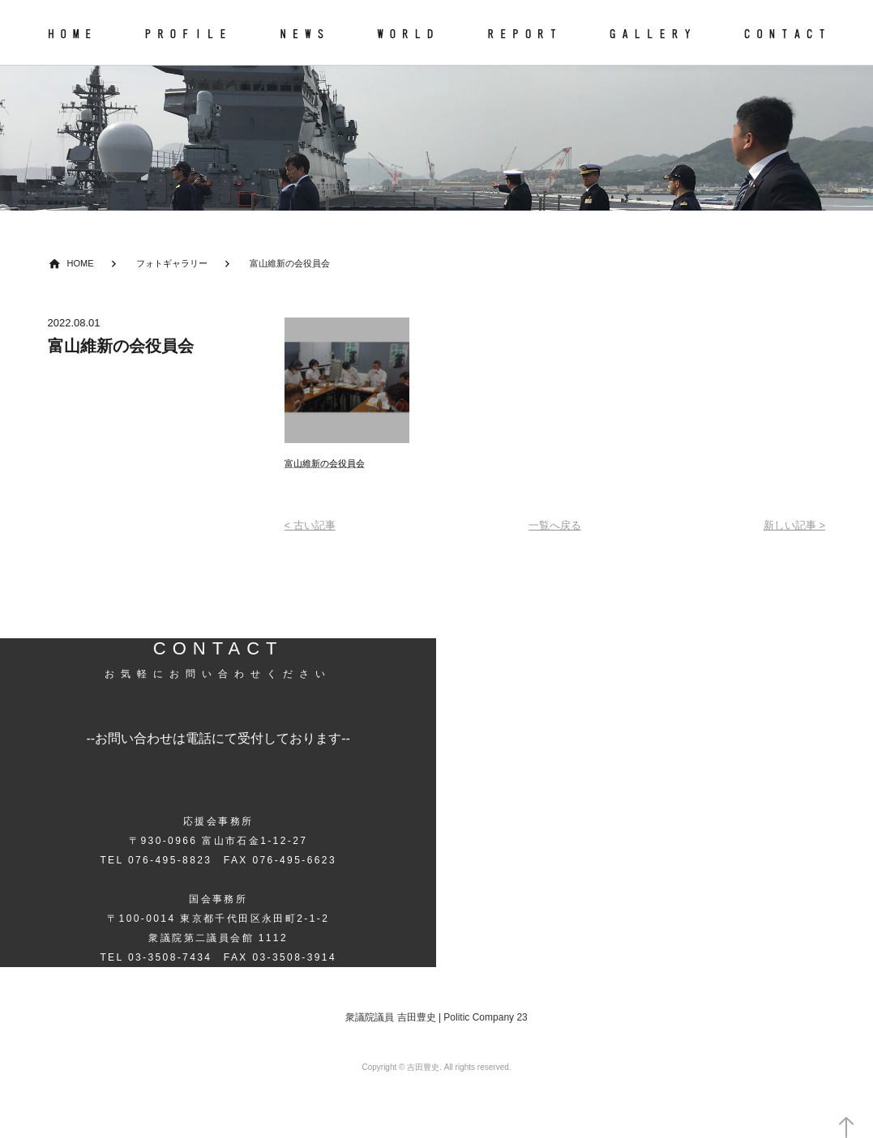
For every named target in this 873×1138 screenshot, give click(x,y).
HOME (80, 263)
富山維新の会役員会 (290, 263)
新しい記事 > (794, 525)
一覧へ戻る (555, 525)
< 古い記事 (310, 525)
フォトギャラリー (172, 263)
